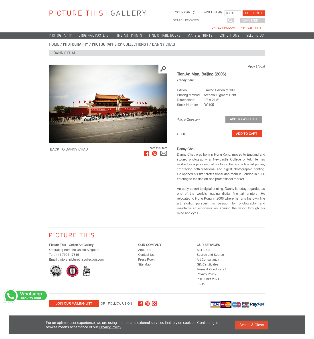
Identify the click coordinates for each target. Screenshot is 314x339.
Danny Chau (163, 44)
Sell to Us (255, 35)
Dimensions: (186, 100)
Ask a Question (188, 119)
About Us (144, 250)
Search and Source (210, 254)
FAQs (201, 284)
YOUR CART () (185, 12)
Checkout (253, 13)
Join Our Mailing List (74, 303)
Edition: (182, 90)
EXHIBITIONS (229, 35)
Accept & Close (251, 325)
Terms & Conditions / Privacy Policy (211, 272)
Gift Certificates (207, 264)
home (54, 44)
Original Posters (94, 35)
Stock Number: (188, 105)
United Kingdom (237, 27)
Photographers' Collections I (120, 44)
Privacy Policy (110, 327)
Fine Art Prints (128, 35)
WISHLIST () (213, 12)
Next (261, 66)
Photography (60, 35)
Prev (251, 66)
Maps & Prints (200, 35)
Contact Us (146, 254)
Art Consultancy (208, 259)
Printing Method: (189, 95)
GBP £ (230, 13)
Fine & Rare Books (165, 35)
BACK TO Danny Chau (69, 149)
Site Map (144, 264)
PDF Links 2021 (208, 279)
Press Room (147, 259)
